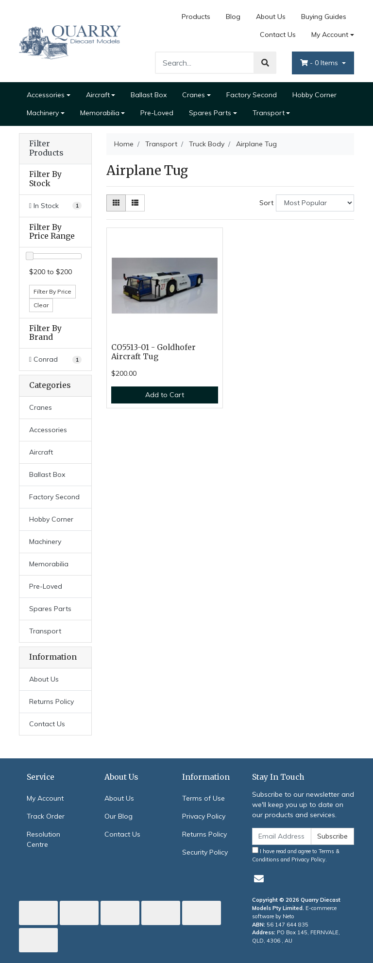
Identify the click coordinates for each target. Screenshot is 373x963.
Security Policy (205, 852)
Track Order (46, 816)
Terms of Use (203, 798)
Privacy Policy (203, 816)
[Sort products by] (315, 202)
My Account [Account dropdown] (329, 34)
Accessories (46, 94)
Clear (41, 305)
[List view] (135, 202)
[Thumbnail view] (116, 202)
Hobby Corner (314, 94)
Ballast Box (149, 94)
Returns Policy (51, 701)
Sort (266, 202)
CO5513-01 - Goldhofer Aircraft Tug (153, 352)
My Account (45, 798)
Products (196, 16)
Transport (269, 112)
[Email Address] (281, 836)
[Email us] (259, 879)
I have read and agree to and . (295, 855)
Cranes (193, 94)
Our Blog (118, 816)
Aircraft (98, 94)
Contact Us (278, 34)
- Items (320, 62)
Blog (233, 16)
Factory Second (251, 94)
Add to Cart (164, 394)
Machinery (43, 112)
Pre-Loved (156, 112)
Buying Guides (323, 16)
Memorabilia (99, 112)
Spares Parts (210, 112)
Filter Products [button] (46, 149)
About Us (271, 16)
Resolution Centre (43, 839)
